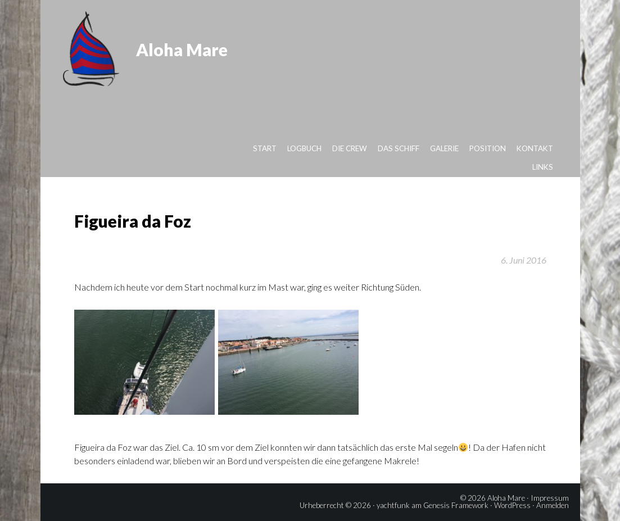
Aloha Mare (182, 49)
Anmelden (552, 505)
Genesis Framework (455, 505)
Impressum (550, 497)
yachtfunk (393, 505)
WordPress (512, 505)
